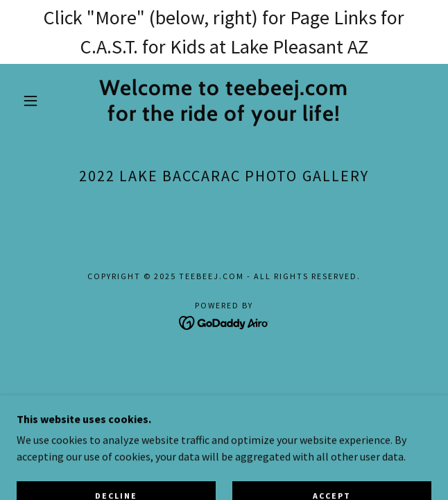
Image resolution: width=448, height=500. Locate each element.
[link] (224, 100)
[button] (37, 101)
